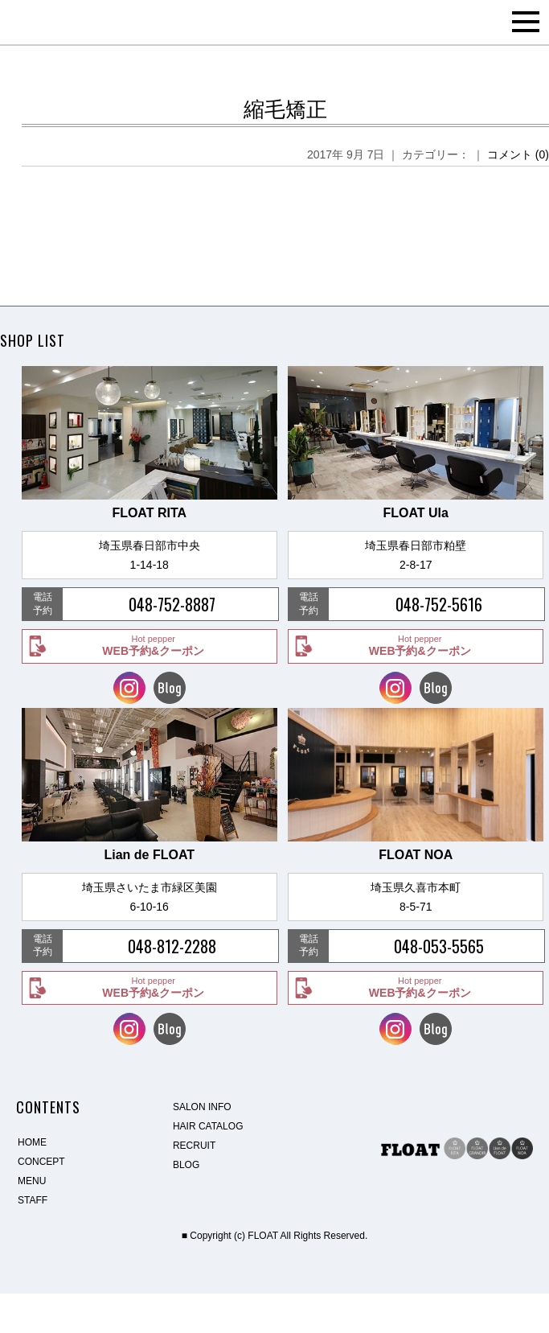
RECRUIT (194, 1145)
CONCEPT (41, 1161)
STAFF (32, 1200)
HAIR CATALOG (208, 1126)
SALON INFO (202, 1107)
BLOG (186, 1164)
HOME (32, 1142)
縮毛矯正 (285, 109)
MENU (32, 1181)
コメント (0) (518, 154)
